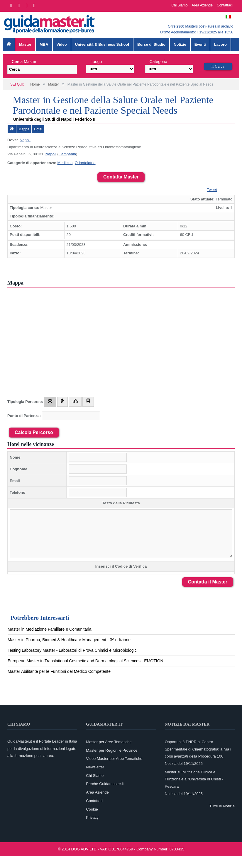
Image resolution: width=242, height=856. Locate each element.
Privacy (92, 817)
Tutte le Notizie (222, 806)
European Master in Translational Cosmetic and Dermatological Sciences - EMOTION (85, 660)
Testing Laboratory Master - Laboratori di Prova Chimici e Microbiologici (73, 650)
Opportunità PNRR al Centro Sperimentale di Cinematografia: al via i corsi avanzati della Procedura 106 (198, 749)
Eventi (200, 44)
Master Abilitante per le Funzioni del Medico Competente (59, 671)
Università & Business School (102, 44)
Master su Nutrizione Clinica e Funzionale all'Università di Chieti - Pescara (194, 779)
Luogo (96, 61)
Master (25, 44)
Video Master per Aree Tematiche (114, 758)
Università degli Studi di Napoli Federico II (54, 119)
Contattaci (225, 5)
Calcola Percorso (34, 432)
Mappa (23, 129)
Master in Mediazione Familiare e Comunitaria (50, 629)
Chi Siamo (179, 5)
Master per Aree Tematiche (108, 742)
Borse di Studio (151, 44)
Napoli (25, 140)
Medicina (64, 163)
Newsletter (95, 767)
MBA (44, 44)
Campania (67, 154)
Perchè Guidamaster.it (105, 784)
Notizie (180, 44)
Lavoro (220, 44)
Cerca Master (24, 61)
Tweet (212, 190)
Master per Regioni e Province (111, 750)
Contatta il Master (207, 581)
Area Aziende (202, 5)
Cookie (92, 809)
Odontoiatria (85, 163)
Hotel (38, 129)
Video (62, 44)
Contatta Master (121, 176)
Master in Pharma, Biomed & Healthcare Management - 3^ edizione (69, 639)
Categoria (158, 61)
